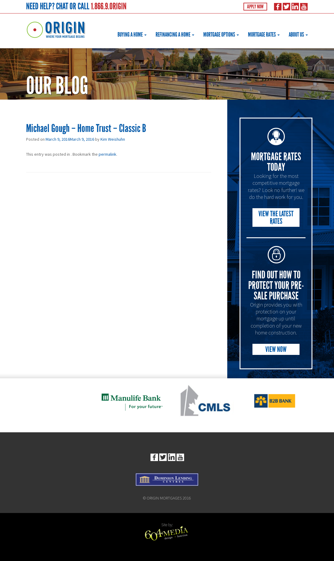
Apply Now (255, 6)
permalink (107, 154)
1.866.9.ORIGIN (109, 6)
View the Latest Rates (276, 217)
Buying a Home (132, 35)
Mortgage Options (221, 35)
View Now (276, 349)
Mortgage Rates (264, 35)
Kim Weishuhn (112, 139)
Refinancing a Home (175, 35)
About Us (298, 35)
